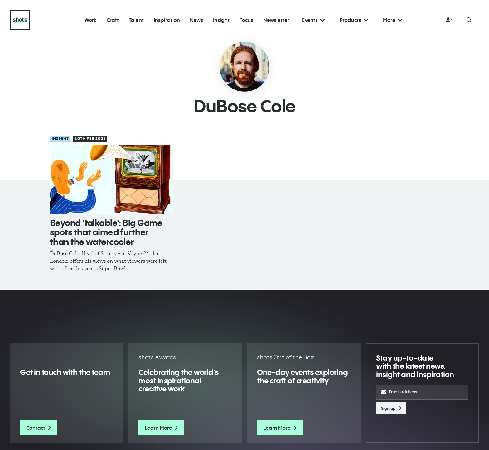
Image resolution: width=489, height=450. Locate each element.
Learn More (161, 428)
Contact (38, 428)
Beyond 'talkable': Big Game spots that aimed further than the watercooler (106, 232)
